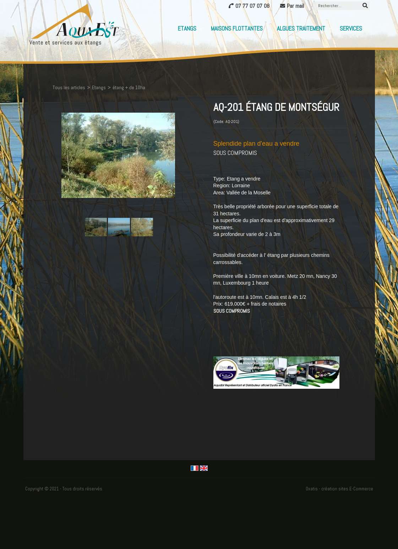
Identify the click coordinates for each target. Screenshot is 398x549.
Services (351, 28)
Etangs (187, 28)
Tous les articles (69, 87)
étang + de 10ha (129, 87)
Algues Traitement (301, 28)
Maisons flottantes (237, 28)
